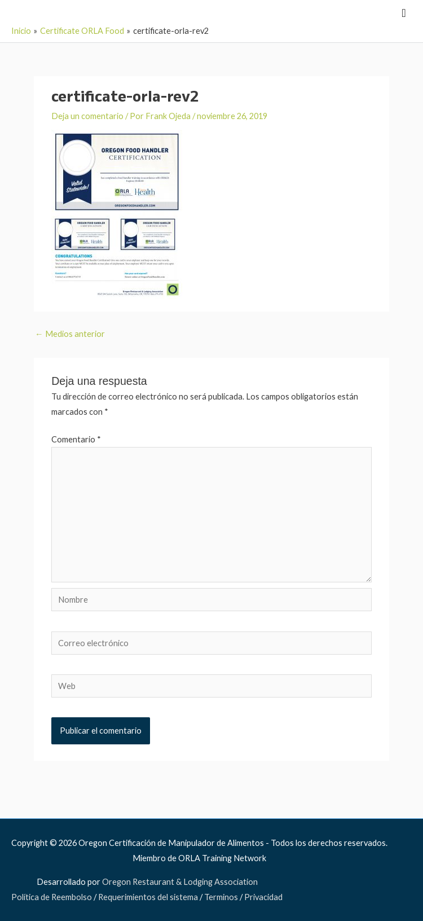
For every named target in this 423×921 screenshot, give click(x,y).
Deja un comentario (87, 116)
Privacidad (263, 897)
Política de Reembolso (51, 897)
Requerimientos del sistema (148, 897)
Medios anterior (70, 334)
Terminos (221, 897)
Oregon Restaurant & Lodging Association (180, 882)
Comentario (76, 439)
